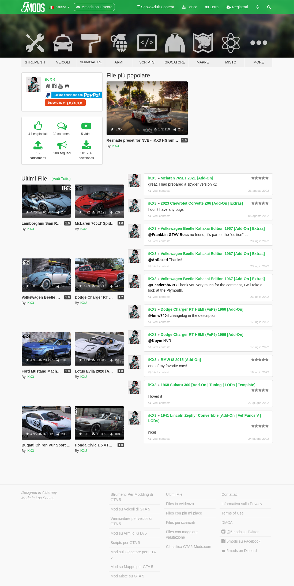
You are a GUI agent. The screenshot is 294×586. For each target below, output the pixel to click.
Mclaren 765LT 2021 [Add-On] (187, 178)
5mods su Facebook (240, 541)
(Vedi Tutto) (61, 178)
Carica (189, 7)
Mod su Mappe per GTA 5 (132, 567)
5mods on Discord (239, 551)
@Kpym (155, 341)
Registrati (237, 7)
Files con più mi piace (184, 513)
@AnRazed (158, 260)
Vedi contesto (159, 190)
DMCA (226, 522)
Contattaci (229, 494)
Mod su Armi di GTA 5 (129, 533)
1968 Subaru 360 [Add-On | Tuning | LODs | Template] (208, 385)
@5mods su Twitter (240, 531)
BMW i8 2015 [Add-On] (181, 360)
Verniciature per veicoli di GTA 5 (131, 521)
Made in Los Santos (38, 498)
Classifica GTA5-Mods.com (188, 546)
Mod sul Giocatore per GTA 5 (133, 554)
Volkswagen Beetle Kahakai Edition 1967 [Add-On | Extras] (213, 228)
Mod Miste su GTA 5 (127, 576)
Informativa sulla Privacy (241, 504)
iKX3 (50, 79)
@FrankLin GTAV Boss (168, 234)
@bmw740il (158, 315)
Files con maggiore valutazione (182, 534)
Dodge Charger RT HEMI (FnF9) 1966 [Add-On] (202, 309)
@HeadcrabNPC (162, 285)
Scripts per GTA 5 (125, 542)
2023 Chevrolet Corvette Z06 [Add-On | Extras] (202, 203)
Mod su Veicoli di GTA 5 (130, 509)
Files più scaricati (180, 522)
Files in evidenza (180, 504)
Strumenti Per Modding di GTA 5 (132, 497)
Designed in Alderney (39, 492)
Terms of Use (232, 513)
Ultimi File (174, 494)
